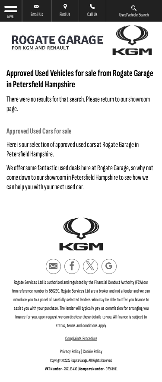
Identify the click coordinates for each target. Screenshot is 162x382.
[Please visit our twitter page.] (90, 266)
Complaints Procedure (81, 338)
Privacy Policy (70, 351)
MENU (10, 11)
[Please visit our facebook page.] (71, 266)
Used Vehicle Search (134, 11)
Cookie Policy (92, 351)
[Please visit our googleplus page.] (109, 266)
